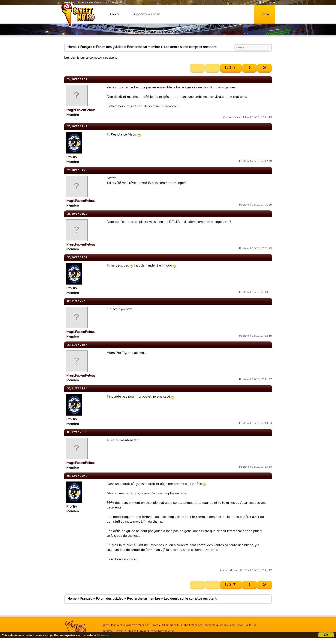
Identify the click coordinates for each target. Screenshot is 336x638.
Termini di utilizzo (125, 631)
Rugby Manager (110, 625)
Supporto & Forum (146, 14)
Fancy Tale (235, 625)
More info (103, 636)
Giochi (114, 14)
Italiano (265, 3)
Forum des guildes (109, 47)
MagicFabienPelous (80, 110)
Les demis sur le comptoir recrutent (190, 47)
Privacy (143, 631)
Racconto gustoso (215, 625)
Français (86, 47)
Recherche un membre (143, 47)
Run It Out (250, 625)
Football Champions (164, 625)
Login (265, 14)
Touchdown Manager (136, 625)
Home (71, 47)
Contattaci (106, 631)
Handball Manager (190, 625)
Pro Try (71, 157)
